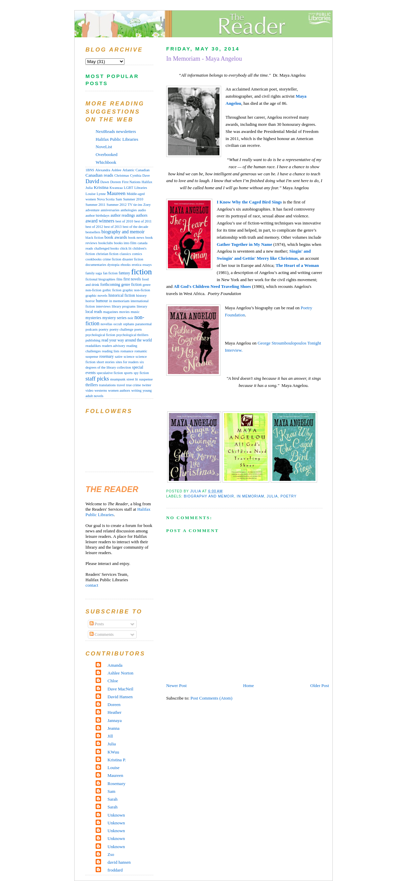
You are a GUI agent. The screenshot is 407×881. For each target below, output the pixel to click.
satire (119, 356)
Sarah (113, 799)
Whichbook (106, 162)
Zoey (147, 205)
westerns (101, 390)
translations (107, 385)
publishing (92, 340)
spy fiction (141, 373)
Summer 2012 (116, 205)
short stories (106, 362)
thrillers (91, 385)
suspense (146, 379)
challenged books (106, 248)
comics (137, 254)
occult (117, 324)
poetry (288, 496)
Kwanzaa (116, 188)
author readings (123, 215)
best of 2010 (124, 221)
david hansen (119, 862)
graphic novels (96, 295)
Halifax (147, 182)
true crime (133, 385)
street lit (132, 379)
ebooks (125, 265)
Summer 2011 (95, 205)
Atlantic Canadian (136, 170)
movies (124, 312)
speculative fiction (110, 373)
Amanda (115, 665)
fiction (141, 271)
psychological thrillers (132, 335)
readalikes (93, 346)
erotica (136, 265)
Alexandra (102, 170)
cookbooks (93, 259)
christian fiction (107, 254)
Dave (146, 175)
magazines (110, 312)
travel (121, 385)
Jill (110, 736)
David (92, 181)
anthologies (128, 210)
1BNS (89, 170)
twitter (146, 385)
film (119, 279)
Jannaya (115, 720)
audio (142, 210)
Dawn (104, 182)
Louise (90, 194)
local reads (93, 312)
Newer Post (176, 685)
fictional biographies (100, 279)
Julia (272, 496)
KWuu (113, 752)
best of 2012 (94, 227)
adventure (92, 210)
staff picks (97, 378)
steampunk (117, 379)
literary (142, 306)
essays (147, 265)
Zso (111, 854)
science (128, 356)
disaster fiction (132, 259)
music (135, 312)
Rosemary (116, 783)
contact (91, 585)
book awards (115, 237)
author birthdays (97, 215)
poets (138, 329)
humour (102, 301)
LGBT (128, 188)
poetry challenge (121, 329)
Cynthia (135, 175)
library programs (123, 306)
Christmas (121, 175)
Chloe (113, 680)
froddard (115, 870)
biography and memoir (209, 496)
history (141, 295)
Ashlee (116, 170)
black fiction (94, 237)
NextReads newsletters (116, 131)
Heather (114, 712)
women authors (119, 390)
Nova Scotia (106, 199)
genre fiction (131, 284)
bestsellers (92, 232)
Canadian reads (99, 175)
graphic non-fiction (136, 290)
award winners (99, 220)
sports (128, 373)
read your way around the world (126, 340)
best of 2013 (113, 227)
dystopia (113, 265)
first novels (132, 279)
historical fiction (122, 295)
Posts (97, 623)
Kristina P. (117, 759)
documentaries (95, 265)
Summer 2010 (133, 199)
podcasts (91, 329)
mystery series (114, 317)
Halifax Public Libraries (117, 139)
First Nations (131, 182)
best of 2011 (143, 221)
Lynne (101, 194)
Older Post (319, 685)
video (89, 390)
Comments (102, 634)
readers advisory (113, 346)
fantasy (124, 273)
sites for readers (127, 362)
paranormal (143, 324)
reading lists (110, 351)
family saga (93, 273)
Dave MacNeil (120, 688)
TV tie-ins (135, 205)
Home (248, 685)
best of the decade (135, 227)
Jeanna (113, 728)
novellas (106, 324)
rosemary (106, 356)
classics (125, 254)
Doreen (115, 182)
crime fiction (112, 259)
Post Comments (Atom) (212, 698)
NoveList (104, 146)
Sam (119, 199)
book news (136, 237)
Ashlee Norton (120, 673)
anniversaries (110, 210)
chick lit (126, 248)
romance (126, 351)
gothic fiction (111, 290)
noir (130, 318)
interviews (103, 306)
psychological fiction (100, 335)
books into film (125, 243)
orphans (128, 324)
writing (136, 390)
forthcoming (110, 284)
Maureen (116, 193)
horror (90, 301)
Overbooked (106, 154)
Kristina (101, 187)
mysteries (93, 317)
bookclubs (105, 243)
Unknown (116, 815)
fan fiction (110, 273)
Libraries (140, 188)
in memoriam (250, 496)
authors (142, 215)
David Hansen (120, 696)
